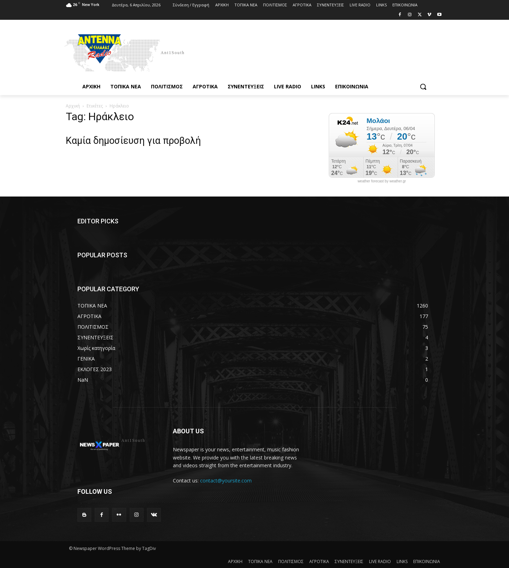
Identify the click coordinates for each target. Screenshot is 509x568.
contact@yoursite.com (226, 480)
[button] (423, 86)
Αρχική (73, 106)
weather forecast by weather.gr (382, 181)
